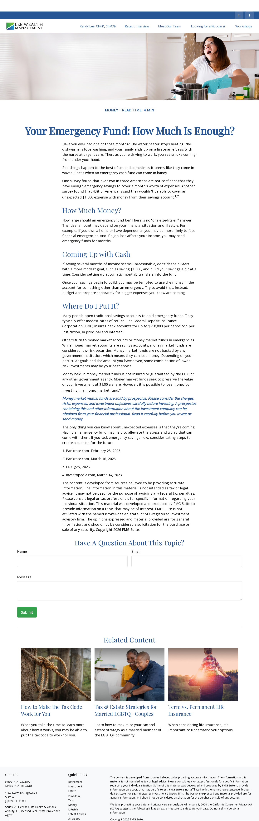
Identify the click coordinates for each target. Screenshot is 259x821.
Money (72, 793)
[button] (97, 15)
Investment (75, 775)
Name (22, 540)
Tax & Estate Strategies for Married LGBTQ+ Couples (126, 699)
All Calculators (77, 812)
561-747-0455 (22, 770)
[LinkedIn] (239, 4)
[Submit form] (27, 601)
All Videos (74, 807)
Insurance (74, 784)
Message (24, 565)
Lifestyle (73, 798)
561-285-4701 (23, 774)
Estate (72, 779)
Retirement (75, 770)
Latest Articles (77, 802)
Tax (70, 789)
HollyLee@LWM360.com (20, 810)
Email (135, 540)
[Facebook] (249, 4)
